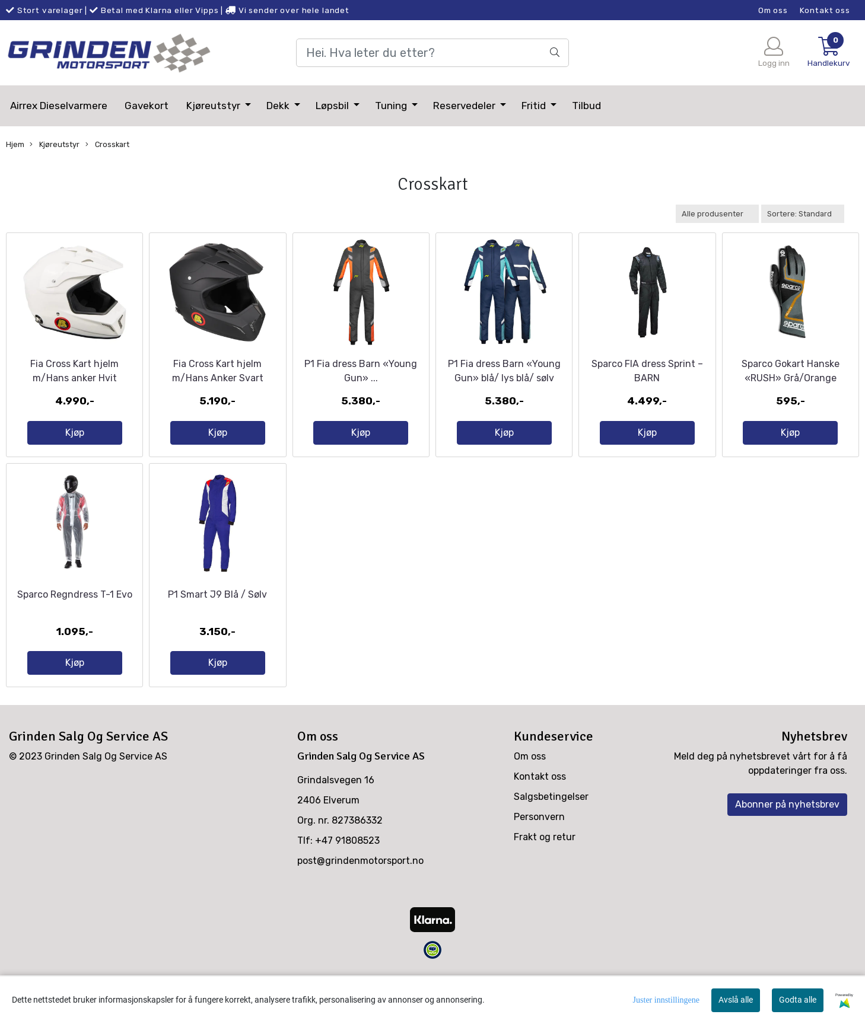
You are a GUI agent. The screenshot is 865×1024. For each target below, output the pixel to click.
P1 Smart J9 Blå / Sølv (217, 634)
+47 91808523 (347, 881)
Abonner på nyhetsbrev (787, 845)
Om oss (773, 10)
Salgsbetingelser (551, 837)
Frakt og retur (544, 877)
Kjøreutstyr (214, 105)
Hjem (15, 144)
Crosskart (107, 144)
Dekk (279, 105)
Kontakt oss (825, 10)
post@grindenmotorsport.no (360, 901)
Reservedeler (465, 105)
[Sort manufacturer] (717, 214)
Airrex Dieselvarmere (58, 105)
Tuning (392, 105)
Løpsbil (333, 105)
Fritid (534, 105)
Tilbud (586, 105)
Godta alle (797, 999)
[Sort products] (802, 214)
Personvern (539, 857)
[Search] (432, 53)
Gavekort (146, 105)
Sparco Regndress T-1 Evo (74, 634)
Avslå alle (735, 999)
